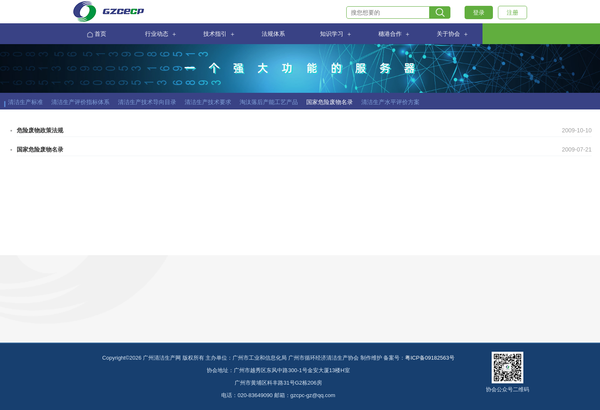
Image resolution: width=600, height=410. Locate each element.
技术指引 (215, 34)
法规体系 (273, 34)
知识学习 (331, 34)
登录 (479, 12)
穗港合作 (390, 34)
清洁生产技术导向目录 (147, 102)
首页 (97, 34)
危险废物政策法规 (40, 130)
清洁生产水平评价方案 (390, 102)
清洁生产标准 (25, 102)
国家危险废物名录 (329, 102)
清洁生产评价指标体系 (80, 102)
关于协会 (448, 34)
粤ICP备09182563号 (430, 358)
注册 (512, 12)
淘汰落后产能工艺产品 (269, 102)
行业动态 (156, 34)
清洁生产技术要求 (208, 102)
